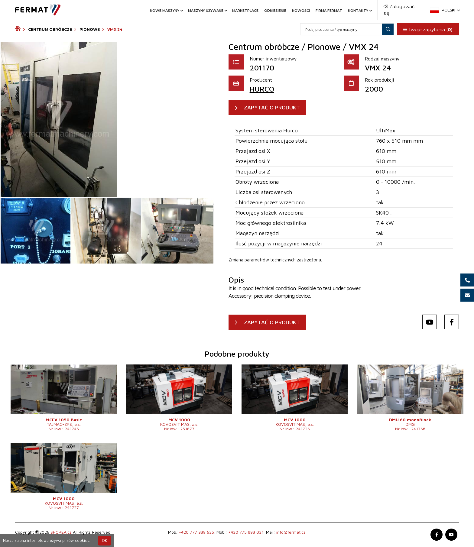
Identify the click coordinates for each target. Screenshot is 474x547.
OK (104, 540)
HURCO (262, 89)
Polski (450, 10)
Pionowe (90, 29)
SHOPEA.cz (61, 532)
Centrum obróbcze (50, 29)
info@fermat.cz (291, 532)
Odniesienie (275, 10)
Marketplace (245, 10)
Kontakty (359, 10)
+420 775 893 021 (246, 532)
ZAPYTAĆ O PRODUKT (272, 107)
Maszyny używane (207, 10)
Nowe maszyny (166, 10)
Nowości (301, 10)
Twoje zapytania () (428, 29)
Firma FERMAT (329, 10)
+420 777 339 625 (196, 532)
